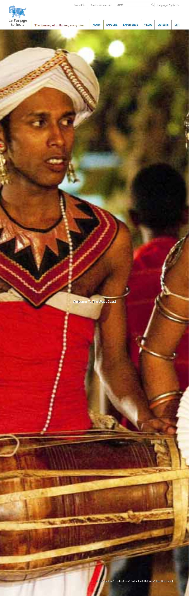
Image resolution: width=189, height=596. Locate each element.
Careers (163, 24)
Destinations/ (122, 581)
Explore (111, 24)
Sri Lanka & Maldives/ (143, 581)
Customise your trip (101, 5)
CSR (176, 24)
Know (97, 24)
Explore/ (109, 581)
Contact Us (79, 5)
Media (148, 24)
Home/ (100, 581)
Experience (130, 24)
